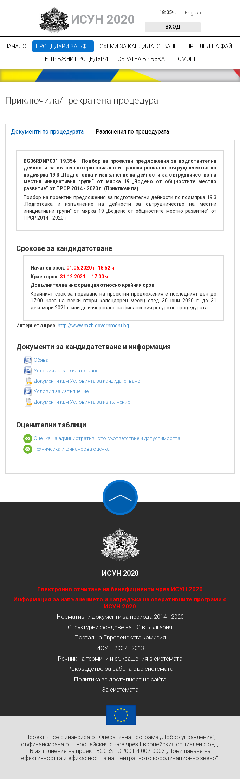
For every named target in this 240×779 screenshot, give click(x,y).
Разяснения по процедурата (132, 131)
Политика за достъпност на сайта (120, 679)
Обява (41, 360)
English (193, 13)
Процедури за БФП (63, 46)
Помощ (184, 59)
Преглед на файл (211, 46)
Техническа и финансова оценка (72, 449)
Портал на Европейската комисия (120, 637)
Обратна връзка (141, 59)
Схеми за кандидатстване (138, 46)
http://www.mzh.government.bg (93, 325)
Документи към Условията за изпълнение (82, 402)
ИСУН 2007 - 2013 (120, 647)
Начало (15, 46)
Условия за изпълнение (61, 391)
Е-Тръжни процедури (76, 59)
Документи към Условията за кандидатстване (87, 381)
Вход (173, 27)
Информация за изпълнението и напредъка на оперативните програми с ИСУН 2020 (120, 603)
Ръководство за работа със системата (120, 668)
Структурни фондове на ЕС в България (120, 627)
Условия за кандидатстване (66, 370)
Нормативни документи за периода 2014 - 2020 (120, 616)
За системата (120, 689)
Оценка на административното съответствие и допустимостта (107, 438)
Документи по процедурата (47, 131)
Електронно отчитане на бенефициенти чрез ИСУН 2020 (120, 589)
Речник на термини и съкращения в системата (120, 658)
